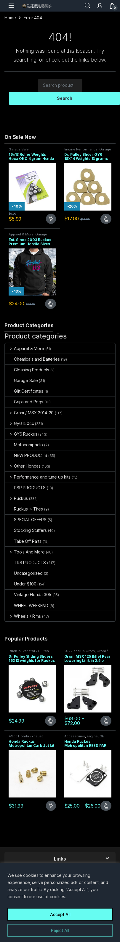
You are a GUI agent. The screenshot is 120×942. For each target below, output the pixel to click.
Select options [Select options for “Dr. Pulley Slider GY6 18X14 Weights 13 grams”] (105, 219)
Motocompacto (24, 444)
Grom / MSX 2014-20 (29, 412)
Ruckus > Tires (24, 508)
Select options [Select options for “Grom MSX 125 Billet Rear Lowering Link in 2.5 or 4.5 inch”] (105, 721)
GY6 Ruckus (21, 434)
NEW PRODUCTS (26, 455)
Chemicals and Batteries (32, 359)
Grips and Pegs (24, 401)
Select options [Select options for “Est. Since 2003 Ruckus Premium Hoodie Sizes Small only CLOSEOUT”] (50, 304)
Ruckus (16, 498)
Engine (92, 736)
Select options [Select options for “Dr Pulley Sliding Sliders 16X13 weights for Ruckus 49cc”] (50, 721)
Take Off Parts (23, 541)
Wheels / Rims (23, 616)
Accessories (74, 736)
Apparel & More (21, 234)
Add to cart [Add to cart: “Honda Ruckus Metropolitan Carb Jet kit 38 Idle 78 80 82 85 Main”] (51, 806)
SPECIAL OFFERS (26, 519)
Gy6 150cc (19, 423)
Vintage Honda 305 (28, 594)
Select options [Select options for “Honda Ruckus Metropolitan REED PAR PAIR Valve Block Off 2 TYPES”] (105, 806)
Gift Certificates (24, 391)
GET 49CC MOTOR (85, 738)
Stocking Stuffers (26, 530)
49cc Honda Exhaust (26, 736)
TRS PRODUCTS (25, 562)
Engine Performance (80, 149)
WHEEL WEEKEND (26, 605)
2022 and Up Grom (79, 651)
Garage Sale (18, 149)
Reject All (60, 930)
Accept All (60, 914)
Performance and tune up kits (38, 476)
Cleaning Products (27, 369)
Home (10, 17)
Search (87, 5)
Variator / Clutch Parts (29, 653)
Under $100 (20, 583)
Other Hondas (23, 465)
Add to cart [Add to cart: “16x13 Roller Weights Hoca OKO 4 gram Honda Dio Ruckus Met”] (51, 219)
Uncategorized (24, 573)
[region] (60, 902)
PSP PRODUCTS (25, 487)
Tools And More (25, 551)
